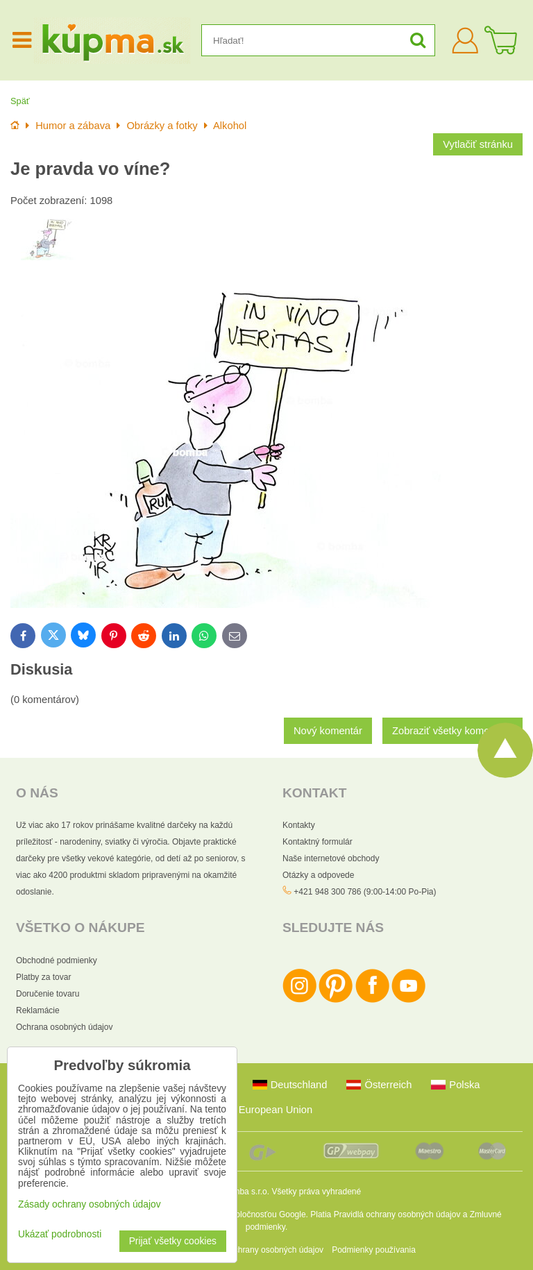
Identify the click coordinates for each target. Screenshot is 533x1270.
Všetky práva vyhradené (316, 1191)
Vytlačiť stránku (478, 144)
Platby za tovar (43, 977)
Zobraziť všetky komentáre (452, 730)
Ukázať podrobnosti (59, 1234)
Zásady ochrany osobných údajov (261, 1250)
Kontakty (298, 825)
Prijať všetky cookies (173, 1241)
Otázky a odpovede (318, 875)
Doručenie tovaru (47, 994)
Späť (20, 101)
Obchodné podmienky (56, 960)
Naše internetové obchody (330, 858)
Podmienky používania (374, 1250)
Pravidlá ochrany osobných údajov (397, 1214)
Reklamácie (38, 1010)
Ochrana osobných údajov (64, 1027)
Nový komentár (328, 730)
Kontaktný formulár (317, 842)
